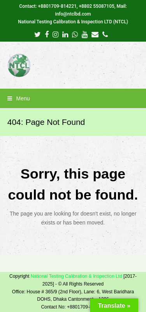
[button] (73, 98)
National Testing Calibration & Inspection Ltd (76, 276)
